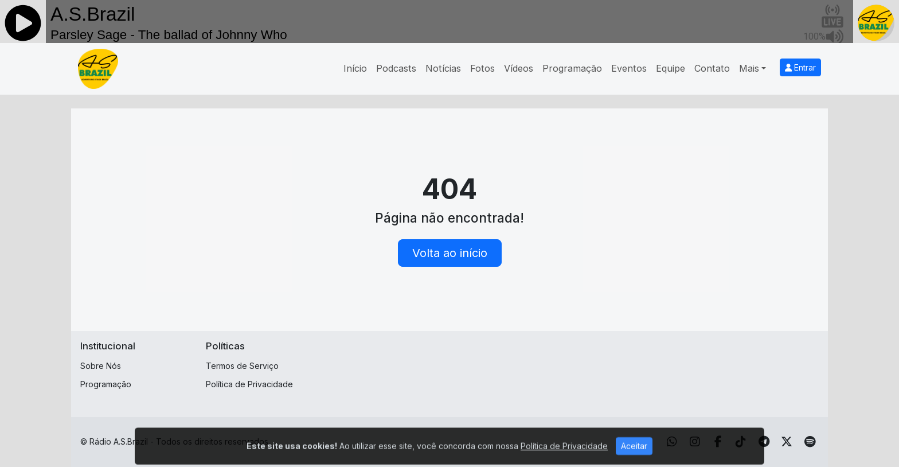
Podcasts (396, 68)
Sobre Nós (100, 366)
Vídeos (518, 68)
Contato (712, 68)
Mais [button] (749, 68)
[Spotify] (809, 442)
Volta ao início (449, 253)
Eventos (629, 68)
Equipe (670, 68)
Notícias (443, 68)
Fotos (482, 68)
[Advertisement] (539, 366)
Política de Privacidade (249, 384)
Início (355, 68)
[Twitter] (786, 442)
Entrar (800, 67)
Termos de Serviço (242, 366)
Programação (572, 68)
